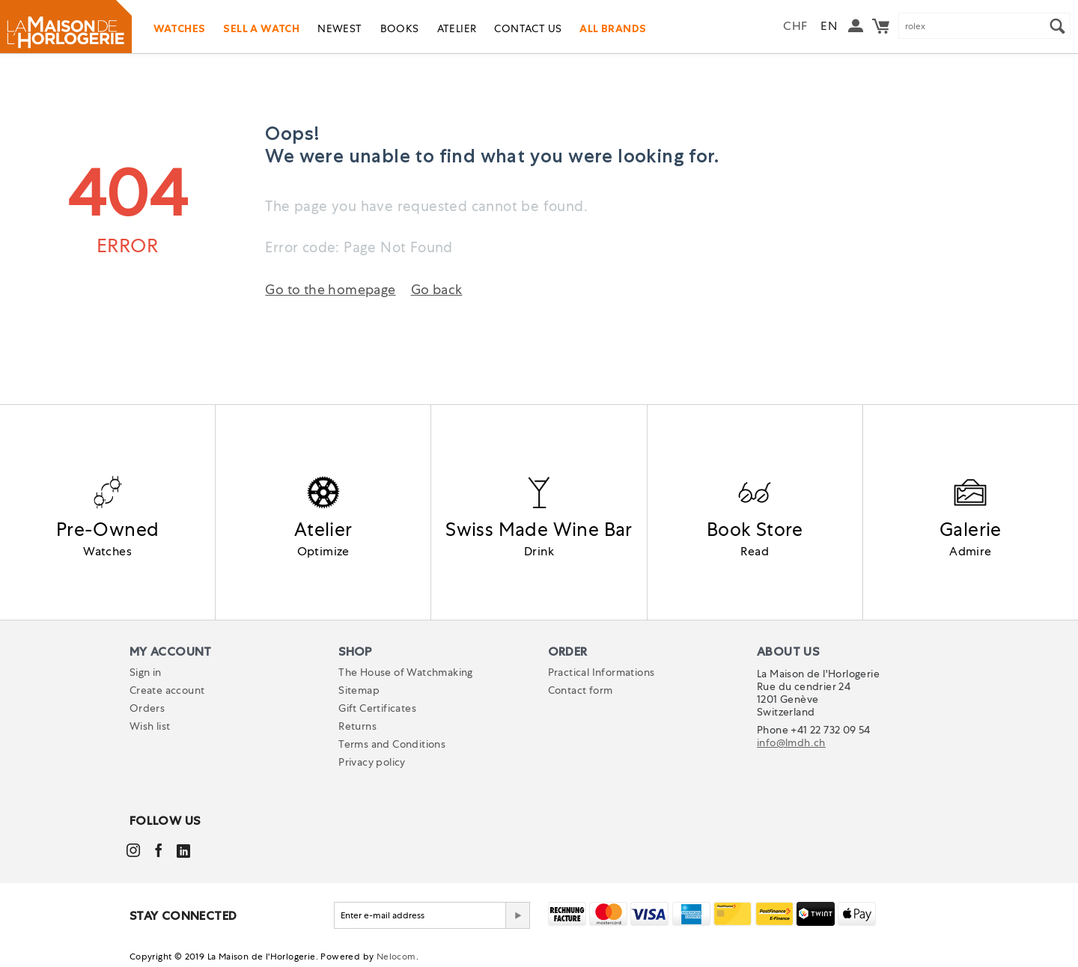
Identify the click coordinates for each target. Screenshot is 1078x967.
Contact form (580, 690)
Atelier (457, 28)
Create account (167, 690)
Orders (147, 708)
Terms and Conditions (391, 744)
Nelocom (396, 957)
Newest (339, 28)
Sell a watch (261, 28)
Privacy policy (372, 762)
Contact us (527, 28)
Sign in (146, 672)
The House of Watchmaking (405, 672)
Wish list (150, 726)
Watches (179, 28)
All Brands (612, 28)
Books (399, 28)
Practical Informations (601, 672)
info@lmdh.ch (791, 742)
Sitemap (359, 690)
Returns (357, 726)
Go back (437, 289)
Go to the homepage (330, 289)
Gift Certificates (377, 708)
